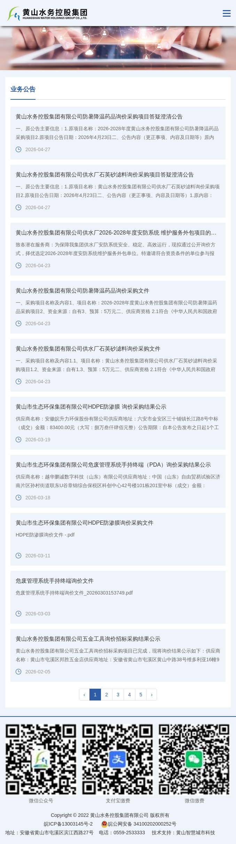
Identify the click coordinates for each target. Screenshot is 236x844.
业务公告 (23, 89)
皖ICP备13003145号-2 (68, 824)
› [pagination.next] (151, 694)
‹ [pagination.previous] (84, 694)
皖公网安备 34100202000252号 (138, 824)
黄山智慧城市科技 (195, 832)
